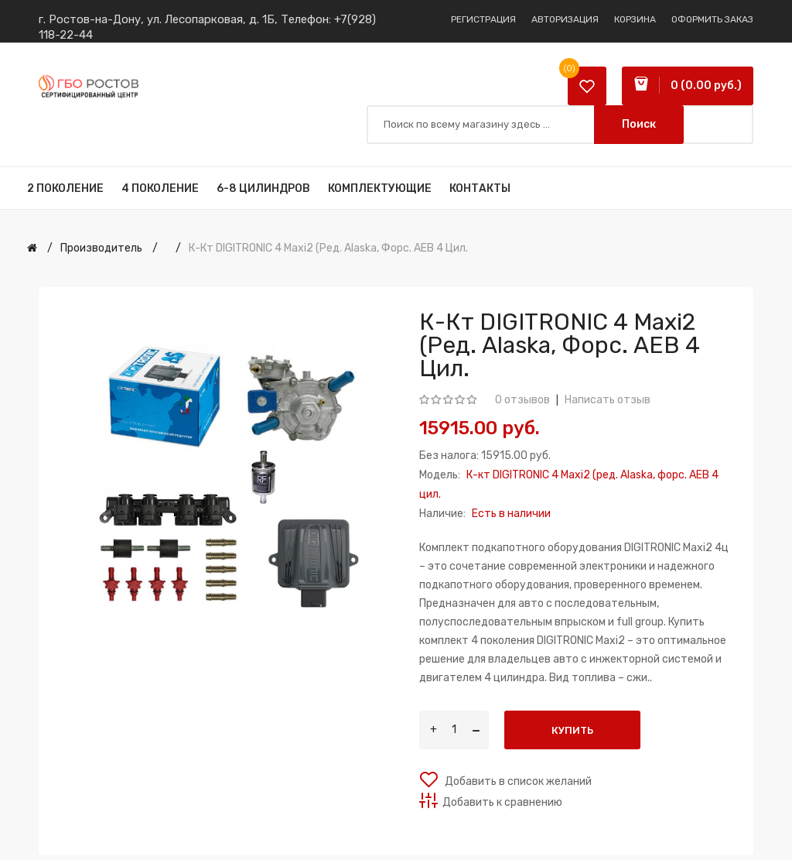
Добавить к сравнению (502, 802)
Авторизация (565, 19)
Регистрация (483, 19)
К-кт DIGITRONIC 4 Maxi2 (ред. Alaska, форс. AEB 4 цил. (328, 248)
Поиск (639, 124)
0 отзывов (522, 399)
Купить (572, 730)
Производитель (101, 248)
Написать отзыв (607, 399)
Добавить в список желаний (517, 781)
